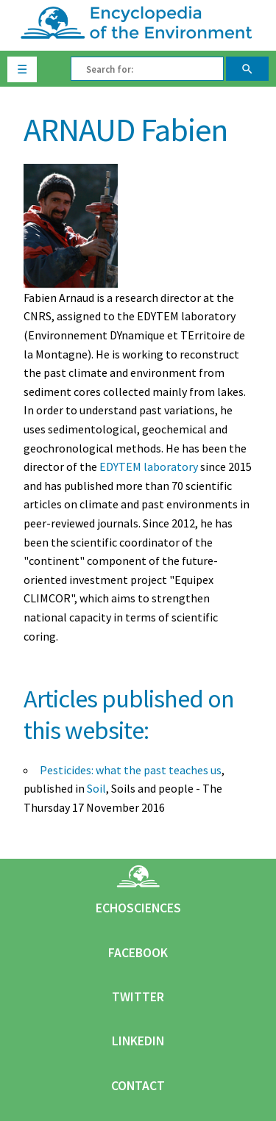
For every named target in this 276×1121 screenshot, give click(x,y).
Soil (96, 788)
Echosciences (138, 908)
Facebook (138, 953)
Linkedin (138, 1041)
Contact (138, 1086)
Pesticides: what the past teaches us (131, 770)
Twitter (138, 997)
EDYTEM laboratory (148, 466)
